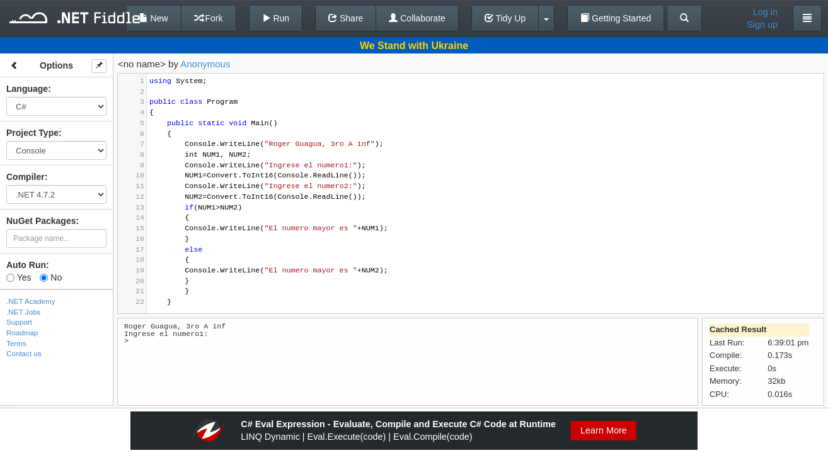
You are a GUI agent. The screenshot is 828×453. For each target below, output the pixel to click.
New (153, 18)
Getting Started (615, 18)
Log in (765, 12)
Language (27, 89)
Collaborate (417, 18)
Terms (16, 343)
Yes (18, 277)
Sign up (762, 25)
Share (345, 18)
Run (276, 18)
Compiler (25, 177)
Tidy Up (505, 18)
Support (19, 322)
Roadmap (22, 332)
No (51, 277)
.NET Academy (30, 301)
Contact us (24, 353)
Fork (208, 18)
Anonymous (205, 64)
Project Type (32, 133)
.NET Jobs (23, 312)
